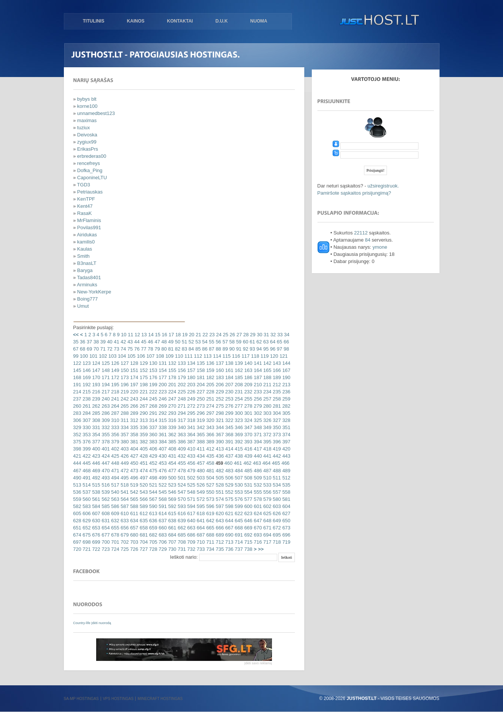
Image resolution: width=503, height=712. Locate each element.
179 (181, 377)
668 (238, 528)
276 (228, 406)
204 (200, 384)
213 (285, 384)
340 (181, 427)
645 (238, 520)
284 (86, 413)
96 (272, 349)
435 (209, 456)
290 (143, 413)
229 (219, 392)
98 (285, 349)
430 (162, 456)
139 (238, 363)
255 (247, 399)
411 (200, 449)
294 (181, 413)
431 (171, 456)
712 (219, 542)
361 (162, 434)
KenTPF (86, 199)
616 (181, 513)
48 (163, 342)
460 (228, 463)
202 (181, 384)
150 (123, 370)
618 (200, 513)
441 (266, 456)
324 (247, 420)
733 (200, 549)
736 (228, 549)
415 (238, 449)
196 (123, 384)
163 (247, 370)
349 (266, 427)
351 (285, 427)
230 (228, 392)
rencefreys (88, 163)
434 (200, 456)
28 (245, 334)
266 (133, 406)
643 (219, 520)
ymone (380, 247)
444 (77, 463)
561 (95, 499)
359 (143, 434)
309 (105, 420)
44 (136, 342)
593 (181, 506)
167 (285, 370)
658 (143, 528)
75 (129, 349)
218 (114, 392)
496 (133, 478)
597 (219, 506)
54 (204, 342)
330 (86, 427)
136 (209, 363)
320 (209, 420)
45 (143, 342)
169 (86, 377)
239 (95, 399)
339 (171, 427)
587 (123, 506)
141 (257, 363)
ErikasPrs (87, 149)
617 (190, 513)
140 (247, 363)
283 (77, 413)
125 (105, 363)
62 (258, 342)
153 (152, 370)
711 (209, 542)
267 (143, 406)
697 (77, 542)
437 (228, 456)
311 (123, 420)
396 (276, 441)
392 (238, 441)
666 (219, 528)
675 (86, 535)
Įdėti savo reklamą (258, 663)
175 (143, 377)
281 (276, 406)
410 (190, 449)
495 (123, 478)
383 (152, 441)
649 (276, 520)
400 (95, 449)
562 (105, 499)
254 (238, 399)
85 (197, 349)
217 (105, 392)
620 (219, 513)
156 (181, 370)
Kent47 (84, 206)
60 (245, 342)
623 (247, 513)
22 (204, 334)
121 (283, 356)
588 (133, 506)
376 (86, 441)
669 (247, 528)
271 (181, 406)
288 (123, 413)
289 (133, 413)
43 (129, 342)
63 (265, 342)
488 (276, 470)
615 (171, 513)
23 (211, 334)
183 (219, 377)
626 (276, 513)
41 (115, 342)
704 (143, 542)
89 (224, 349)
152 (143, 370)
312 (133, 420)
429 (152, 456)
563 (114, 499)
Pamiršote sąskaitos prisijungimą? (354, 193)
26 (231, 334)
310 (114, 420)
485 (247, 470)
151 (133, 370)
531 (247, 485)
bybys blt (86, 99)
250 (200, 399)
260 (77, 406)
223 (162, 392)
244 (143, 399)
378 (105, 441)
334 (123, 427)
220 (133, 392)
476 (162, 470)
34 (285, 334)
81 (170, 349)
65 (278, 342)
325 (257, 420)
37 (88, 342)
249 (190, 399)
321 (219, 420)
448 (114, 463)
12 (136, 334)
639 (181, 520)
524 (181, 485)
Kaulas (84, 249)
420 (285, 449)
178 (171, 377)
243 (133, 399)
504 (209, 478)
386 (181, 441)
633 (123, 520)
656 (123, 528)
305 (285, 413)
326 (266, 420)
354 (95, 434)
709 (190, 542)
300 (238, 413)
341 (190, 427)
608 (105, 513)
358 (133, 434)
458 (209, 463)
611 (133, 513)
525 (190, 485)
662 (181, 528)
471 (114, 470)
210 (257, 384)
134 (190, 363)
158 (200, 370)
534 (276, 485)
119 (264, 356)
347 (247, 427)
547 (181, 492)
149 (114, 370)
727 (143, 549)
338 (162, 427)
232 (247, 392)
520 (143, 485)
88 (217, 349)
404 (133, 449)
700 (105, 542)
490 (77, 478)
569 (171, 499)
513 (77, 485)
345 (228, 427)
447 (105, 463)
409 (181, 449)
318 (190, 420)
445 (86, 463)
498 (152, 478)
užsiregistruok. (383, 186)
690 (228, 535)
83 (183, 349)
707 (171, 542)
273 (200, 406)
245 (152, 399)
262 (95, 406)
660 (162, 528)
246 (162, 399)
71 (102, 349)
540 (114, 492)
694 (266, 535)
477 (171, 470)
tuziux (83, 127)
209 (247, 384)
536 (77, 492)
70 (95, 349)
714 (238, 542)
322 (228, 420)
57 (224, 342)
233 (257, 392)
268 (152, 406)
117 (244, 356)
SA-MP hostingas (81, 699)
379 (114, 441)
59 (238, 342)
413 (219, 449)
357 (123, 434)
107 (149, 356)
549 (200, 492)
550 (209, 492)
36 (82, 342)
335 (133, 427)
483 (228, 470)
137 (219, 363)
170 (95, 377)
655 (114, 528)
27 (238, 334)
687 (200, 535)
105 (131, 356)
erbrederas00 (91, 156)
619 (209, 513)
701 (114, 542)
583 (86, 506)
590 (152, 506)
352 (77, 434)
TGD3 (83, 184)
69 (88, 349)
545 (162, 492)
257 (266, 399)
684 (171, 535)
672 (276, 528)
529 (228, 485)
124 (95, 363)
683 (162, 535)
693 (257, 535)
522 (162, 485)
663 (190, 528)
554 (247, 492)
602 (266, 506)
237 (77, 399)
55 (210, 342)
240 (105, 399)
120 (273, 356)
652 (86, 528)
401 (105, 449)
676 (95, 535)
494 (114, 478)
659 (152, 528)
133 (181, 363)
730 (171, 549)
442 (276, 456)
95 (265, 349)
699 (95, 542)
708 (181, 542)
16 (163, 334)
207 (228, 384)
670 (257, 528)
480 (200, 470)
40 (109, 342)
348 (257, 427)
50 (177, 342)
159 (209, 370)
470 (105, 470)
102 (102, 356)
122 (77, 363)
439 (247, 456)
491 (86, 478)
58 (231, 342)
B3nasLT (86, 263)
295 (190, 413)
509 (257, 478)
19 (184, 334)
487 (266, 470)
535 (285, 485)
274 (209, 406)
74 (122, 349)
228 (209, 392)
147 (95, 370)
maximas (87, 120)
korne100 (87, 106)
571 (190, 499)
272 (190, 406)
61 (251, 342)
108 (159, 356)
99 (76, 356)
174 (133, 377)
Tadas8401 (89, 277)
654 (105, 528)
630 (95, 520)
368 (228, 434)
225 (181, 392)
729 (162, 549)
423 (95, 456)
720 (77, 549)
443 (285, 456)
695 (276, 535)
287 (114, 413)
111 (187, 356)
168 (77, 377)
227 (200, 392)
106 (140, 356)
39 (102, 342)
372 (266, 434)
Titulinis (93, 21)
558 (285, 492)
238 (86, 399)
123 (86, 363)
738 (247, 549)
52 (190, 342)
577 (247, 499)
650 (285, 520)
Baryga (84, 270)
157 (190, 370)
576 (238, 499)
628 (77, 520)
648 (266, 520)
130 (152, 363)
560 (86, 499)
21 (197, 334)
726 (133, 549)
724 (114, 549)
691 (238, 535)
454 (171, 463)
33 (279, 334)
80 (163, 349)
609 (114, 513)
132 (171, 363)
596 (209, 506)
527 (209, 485)
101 (92, 356)
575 (228, 499)
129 (143, 363)
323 (238, 420)
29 (252, 334)
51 (183, 342)
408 (171, 449)
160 (219, 370)
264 (114, 406)
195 (114, 384)
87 (210, 349)
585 (105, 506)
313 (143, 420)
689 (219, 535)
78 (150, 349)
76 (136, 349)
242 (123, 399)
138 (228, 363)
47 (156, 342)
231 (238, 392)
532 (257, 485)
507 (238, 478)
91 (238, 349)
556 (266, 492)
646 (247, 520)
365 (200, 434)
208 (238, 384)
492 (95, 478)
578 (257, 499)
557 (276, 492)
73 (115, 349)
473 (133, 470)
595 (200, 506)
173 (123, 377)
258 (276, 399)
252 (219, 399)
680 (133, 535)
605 (77, 513)
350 (276, 427)
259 (285, 399)
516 (105, 485)
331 (95, 427)
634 (133, 520)
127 (123, 363)
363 (181, 434)
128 (133, 363)
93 (251, 349)
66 (285, 342)
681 (143, 535)
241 (114, 399)
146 (86, 370)
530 (238, 485)
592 (171, 506)
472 (123, 470)
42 (122, 342)
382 (143, 441)
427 (133, 456)
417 (257, 449)
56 (217, 342)
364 (190, 434)
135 (200, 363)
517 (114, 485)
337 (152, 427)
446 (95, 463)
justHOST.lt (377, 20)
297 (209, 413)
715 (247, 542)
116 (235, 356)
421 (77, 456)
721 (86, 549)
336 (143, 427)
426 (123, 456)
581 (285, 499)
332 (105, 427)
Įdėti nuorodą (101, 623)
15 (157, 334)
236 (285, 392)
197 (133, 384)
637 (162, 520)
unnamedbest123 (96, 113)
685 (181, 535)
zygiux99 (86, 142)
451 (143, 463)
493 (105, 478)
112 (197, 356)
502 (190, 478)
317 (181, 420)
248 (181, 399)
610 (123, 513)
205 (209, 384)
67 (76, 349)
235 (276, 392)
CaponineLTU (92, 177)
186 (247, 377)
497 (143, 478)
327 (276, 420)
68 (82, 349)
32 (272, 334)
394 (257, 441)
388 (200, 441)
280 (266, 406)
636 (152, 520)
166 (276, 370)
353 (86, 434)
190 (285, 377)
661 (171, 528)
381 (133, 441)
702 (123, 542)
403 (123, 449)
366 (209, 434)
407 (162, 449)
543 (143, 492)
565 (133, 499)
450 (133, 463)
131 (162, 363)
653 (95, 528)
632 (114, 520)
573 (209, 499)
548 (190, 492)
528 (219, 485)
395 (266, 441)
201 (171, 384)
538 (95, 492)
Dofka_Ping (89, 170)
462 (246, 463)
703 (133, 542)
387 (190, 441)
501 (181, 478)
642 (209, 520)
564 (123, 499)
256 (257, 399)
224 (171, 392)
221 (143, 392)
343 (209, 427)
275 (219, 406)
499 (162, 478)
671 (266, 528)
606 (86, 513)
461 (237, 463)
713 (228, 542)
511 (276, 478)
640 (190, 520)
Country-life (82, 623)
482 (219, 470)
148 (105, 370)
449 (123, 463)
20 (190, 334)
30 (258, 334)
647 (257, 520)
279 (257, 406)
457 (200, 463)
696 (285, 535)
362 (171, 434)
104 (121, 356)
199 (152, 384)
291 (152, 413)
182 (209, 377)
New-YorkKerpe (94, 292)
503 (200, 478)
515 (95, 485)
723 (105, 549)
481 (209, 470)
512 (285, 478)
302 (257, 413)
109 (169, 356)
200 (162, 384)
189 (276, 377)
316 (171, 420)
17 (170, 334)
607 (95, 513)
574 (219, 499)
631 (105, 520)
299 (228, 413)
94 (258, 349)
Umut (83, 306)
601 (257, 506)
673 (285, 528)
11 (130, 334)
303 (266, 413)
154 (162, 370)
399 (86, 449)
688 (209, 535)
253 (228, 399)
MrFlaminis (89, 220)
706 (162, 542)
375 (77, 441)
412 (209, 449)
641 (200, 520)
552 (228, 492)
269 (162, 406)
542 (133, 492)
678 (114, 535)
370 (247, 434)
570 (181, 499)
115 (226, 356)
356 (114, 434)
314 (152, 420)
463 (256, 463)
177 (162, 377)
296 (200, 413)
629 (86, 520)
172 (114, 377)
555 (257, 492)
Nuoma (258, 21)
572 (200, 499)
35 (76, 342)
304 (276, 413)
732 (190, 549)
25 (225, 334)
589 (143, 506)
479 (190, 470)
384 (162, 441)
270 (171, 406)
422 (86, 456)
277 (238, 406)
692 (247, 535)
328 (285, 420)
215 (86, 392)
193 (95, 384)
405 (143, 449)
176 (152, 377)
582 (77, 506)
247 (171, 399)
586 (114, 506)
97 (278, 349)
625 (266, 513)
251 (209, 399)
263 (105, 406)
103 (111, 356)
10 (123, 334)
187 (257, 377)
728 (152, 549)
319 (200, 420)
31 (265, 334)
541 (123, 492)
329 (77, 427)
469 (95, 470)
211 (266, 384)
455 (181, 463)
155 (171, 370)
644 (228, 520)
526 (200, 485)
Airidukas (87, 234)
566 (143, 499)
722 (95, 549)
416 (247, 449)
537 (86, 492)
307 (86, 420)
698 (86, 542)
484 (238, 470)
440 (257, 456)
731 (181, 549)
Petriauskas (90, 192)
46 (150, 342)
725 (123, 549)
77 (143, 349)
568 (162, 499)
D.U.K (221, 21)
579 (266, 499)
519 (133, 485)
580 (276, 499)
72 (109, 349)
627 (285, 513)
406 (152, 449)
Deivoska (87, 135)
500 (171, 478)
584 (95, 506)
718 (276, 542)
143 (276, 363)
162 (238, 370)
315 (162, 420)
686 (190, 535)
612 (143, 513)
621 (228, 513)
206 (219, 384)
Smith (83, 256)
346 (238, 427)
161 (228, 370)
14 (150, 334)
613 (152, 513)
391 (228, 441)
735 (219, 549)
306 (77, 420)
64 (272, 342)
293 (171, 413)
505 (219, 478)
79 (156, 349)
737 (238, 549)
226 (190, 392)
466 (285, 463)
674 (77, 535)
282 (285, 406)
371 (257, 434)
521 (152, 485)
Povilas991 (89, 227)
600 (247, 506)
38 (95, 342)
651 (77, 528)
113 (206, 356)
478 (181, 470)
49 (170, 342)
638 (171, 520)
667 (228, 528)
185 (238, 377)
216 (95, 392)
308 (95, 420)
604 (285, 506)
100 (83, 356)
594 (190, 506)
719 (285, 542)
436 (219, 456)
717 (266, 542)
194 (105, 384)
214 (77, 392)
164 (257, 370)
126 (114, 363)
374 (285, 434)
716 (257, 542)
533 (266, 485)
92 (245, 349)
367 (219, 434)
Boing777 (87, 299)
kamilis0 (86, 242)
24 (218, 334)
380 (123, 441)
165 (266, 370)
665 (209, 528)
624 (257, 513)
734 (209, 549)
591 (162, 506)
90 (231, 349)
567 (152, 499)
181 (200, 377)
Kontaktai (180, 21)
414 (228, 449)
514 (86, 485)
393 (247, 441)
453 (162, 463)
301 (247, 413)
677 (105, 535)
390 (219, 441)
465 (275, 463)
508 (247, 478)
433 (190, 456)
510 (266, 478)
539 (105, 492)
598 (228, 506)
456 (190, 463)
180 (190, 377)
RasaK (84, 213)
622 (238, 513)
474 (143, 470)
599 (238, 506)
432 (181, 456)
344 (219, 427)
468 (86, 470)
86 (204, 349)
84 (190, 349)
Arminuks (87, 284)
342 (200, 427)
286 (105, 413)
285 (95, 413)
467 (77, 470)
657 (133, 528)
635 (143, 520)
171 (105, 377)
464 (265, 463)
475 (152, 470)
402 (114, 449)
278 (247, 406)
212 (276, 384)
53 (197, 342)
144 (285, 363)
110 (178, 356)
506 (228, 478)
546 (171, 492)
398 (77, 449)
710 (200, 542)
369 (238, 434)
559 (77, 499)
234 (266, 392)
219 (123, 392)
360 (152, 434)
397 (285, 441)
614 (162, 513)
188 (266, 377)
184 (228, 377)
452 (152, 463)
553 (238, 492)
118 (254, 356)
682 (152, 535)
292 (162, 413)
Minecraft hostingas (160, 699)
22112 (361, 233)
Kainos (136, 21)
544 (152, 492)
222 (152, 392)
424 (105, 456)
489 (285, 470)
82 (177, 349)
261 (86, 406)
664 (200, 528)
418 (266, 449)
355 (105, 434)
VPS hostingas (118, 699)
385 (171, 441)
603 (276, 506)
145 (77, 370)
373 (276, 434)
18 (177, 334)
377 (95, 441)
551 (219, 492)
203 (190, 384)
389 (209, 441)
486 (257, 470)
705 (152, 542)
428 (143, 456)
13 (143, 334)
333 (114, 427)
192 (86, 384)
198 (143, 384)
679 (123, 535)
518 (123, 485)
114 (216, 356)
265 (123, 406)
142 (266, 363)
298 (219, 413)
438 (238, 456)
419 (276, 449)
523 (171, 485)
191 (77, 384)
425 (114, 456)
